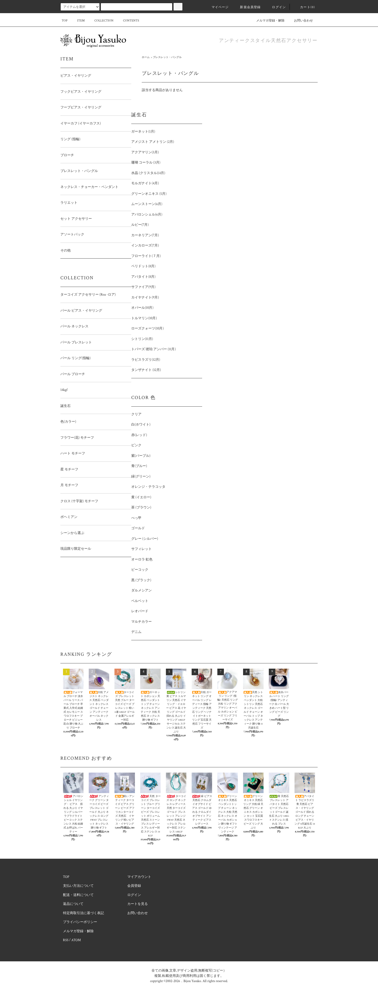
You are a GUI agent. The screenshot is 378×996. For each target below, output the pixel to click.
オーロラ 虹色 (142, 559)
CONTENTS (128, 21)
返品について (73, 904)
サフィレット (141, 549)
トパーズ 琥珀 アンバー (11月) (153, 349)
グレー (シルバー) (144, 539)
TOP (64, 21)
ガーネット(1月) (143, 131)
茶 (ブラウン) (141, 507)
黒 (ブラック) (141, 580)
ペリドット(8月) (143, 266)
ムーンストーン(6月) (146, 204)
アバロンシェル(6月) (146, 214)
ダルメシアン (141, 590)
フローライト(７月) (146, 256)
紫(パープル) (140, 456)
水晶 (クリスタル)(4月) (148, 173)
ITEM (78, 21)
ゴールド (138, 528)
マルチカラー (141, 622)
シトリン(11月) (142, 339)
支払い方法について (78, 886)
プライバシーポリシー (80, 922)
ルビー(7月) (140, 225)
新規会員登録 (247, 7)
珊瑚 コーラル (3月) (145, 162)
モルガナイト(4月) (145, 183)
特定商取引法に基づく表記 (83, 913)
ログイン (276, 7)
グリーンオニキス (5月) (148, 194)
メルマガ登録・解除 (267, 21)
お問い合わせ (300, 21)
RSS (66, 940)
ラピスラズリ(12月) (145, 360)
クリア (136, 414)
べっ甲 (136, 518)
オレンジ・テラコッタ (148, 487)
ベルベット (139, 601)
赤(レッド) (139, 435)
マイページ (217, 7)
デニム (136, 632)
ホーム (146, 57)
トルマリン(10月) (144, 318)
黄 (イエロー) (141, 497)
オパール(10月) (142, 308)
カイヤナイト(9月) (145, 297)
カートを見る (137, 904)
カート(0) (304, 7)
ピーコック (139, 570)
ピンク (136, 445)
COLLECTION (100, 21)
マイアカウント (139, 877)
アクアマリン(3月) (145, 152)
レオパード (139, 611)
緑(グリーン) (140, 476)
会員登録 (134, 886)
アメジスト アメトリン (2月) (152, 142)
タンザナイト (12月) (146, 370)
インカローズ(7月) (145, 245)
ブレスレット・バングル (167, 57)
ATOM (76, 940)
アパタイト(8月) (143, 277)
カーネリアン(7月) (145, 235)
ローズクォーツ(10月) (147, 328)
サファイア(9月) (143, 287)
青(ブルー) (139, 466)
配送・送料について (78, 895)
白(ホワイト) (140, 424)
